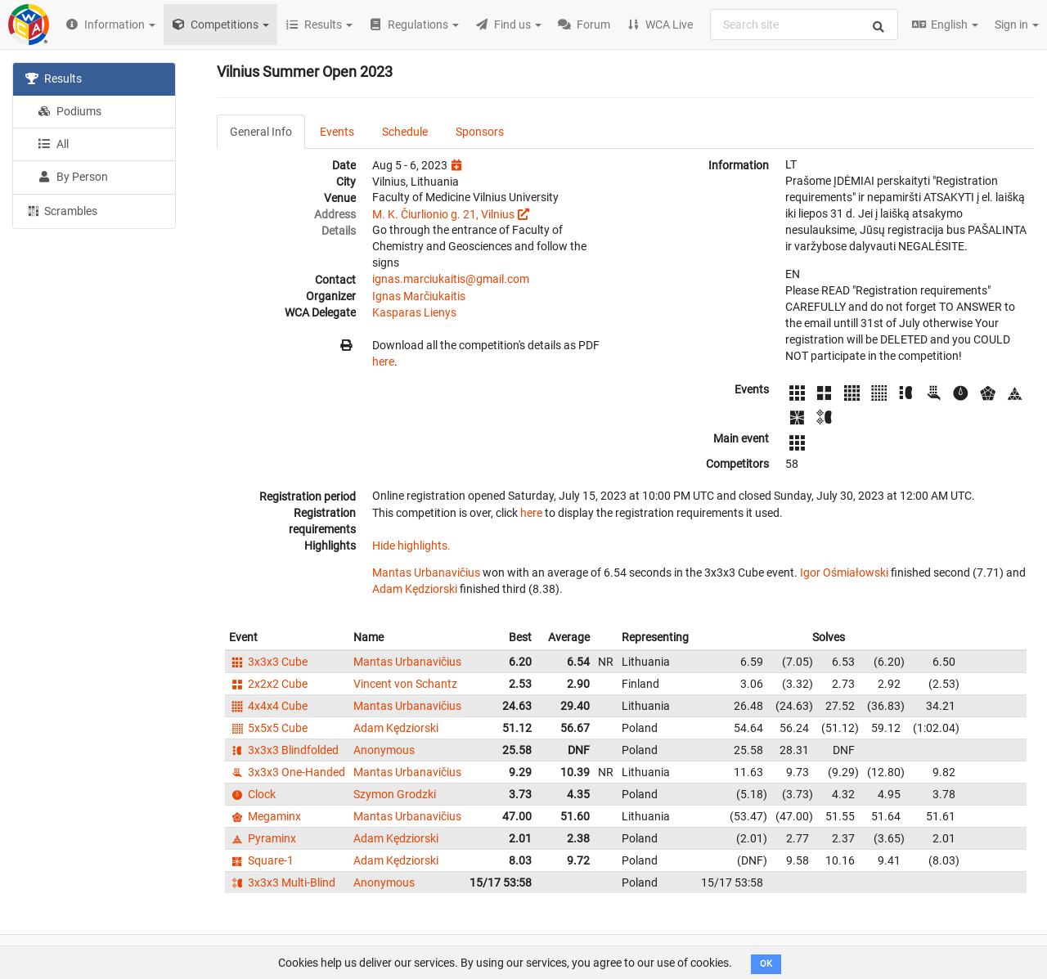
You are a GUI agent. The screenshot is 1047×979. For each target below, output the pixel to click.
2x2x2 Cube (268, 683)
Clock (252, 794)
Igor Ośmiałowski (844, 572)
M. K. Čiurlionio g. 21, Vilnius (443, 214)
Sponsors (480, 131)
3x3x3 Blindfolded (284, 750)
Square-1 (261, 860)
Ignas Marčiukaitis (418, 296)
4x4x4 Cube (268, 705)
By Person (73, 176)
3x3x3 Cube (268, 661)
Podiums (69, 111)
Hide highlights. (411, 545)
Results (53, 78)
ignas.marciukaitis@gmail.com (450, 278)
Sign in (1017, 24)
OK (766, 964)
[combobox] (804, 24)
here (383, 361)
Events (337, 131)
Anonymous (384, 750)
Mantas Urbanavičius (426, 572)
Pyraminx (262, 838)
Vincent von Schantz (405, 683)
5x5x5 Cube (268, 727)
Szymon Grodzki (394, 794)
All (53, 143)
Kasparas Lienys (414, 312)
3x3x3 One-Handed (287, 772)
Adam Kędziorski (414, 588)
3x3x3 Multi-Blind (282, 882)
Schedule (405, 131)
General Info (261, 131)
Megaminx (265, 816)
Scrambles (61, 210)
